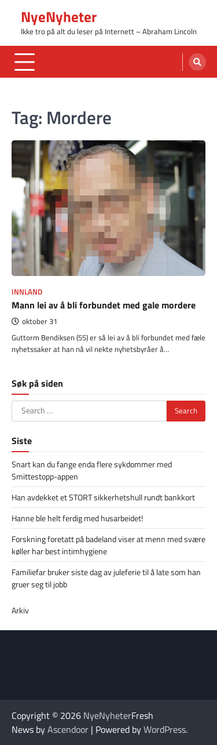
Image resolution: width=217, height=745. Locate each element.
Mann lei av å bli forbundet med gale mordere (104, 305)
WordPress (165, 729)
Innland (27, 292)
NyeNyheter (59, 17)
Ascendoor (68, 729)
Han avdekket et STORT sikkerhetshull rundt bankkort (103, 497)
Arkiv (20, 610)
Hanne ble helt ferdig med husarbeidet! (77, 518)
